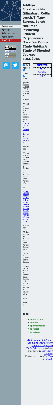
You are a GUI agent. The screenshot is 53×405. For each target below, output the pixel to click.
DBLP (42, 69)
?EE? (42, 76)
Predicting (31, 30)
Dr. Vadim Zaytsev (48, 397)
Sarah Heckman (26, 152)
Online (43, 42)
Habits (38, 46)
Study (27, 46)
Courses (29, 54)
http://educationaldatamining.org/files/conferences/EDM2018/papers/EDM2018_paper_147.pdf (26, 231)
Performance (33, 38)
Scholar (42, 71)
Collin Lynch (27, 133)
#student (35, 376)
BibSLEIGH (32, 392)
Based (28, 42)
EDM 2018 (42, 65)
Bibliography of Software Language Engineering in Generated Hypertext (40, 387)
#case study (36, 364)
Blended (43, 50)
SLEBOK (49, 401)
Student (29, 34)
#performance (37, 370)
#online (34, 367)
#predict (34, 373)
